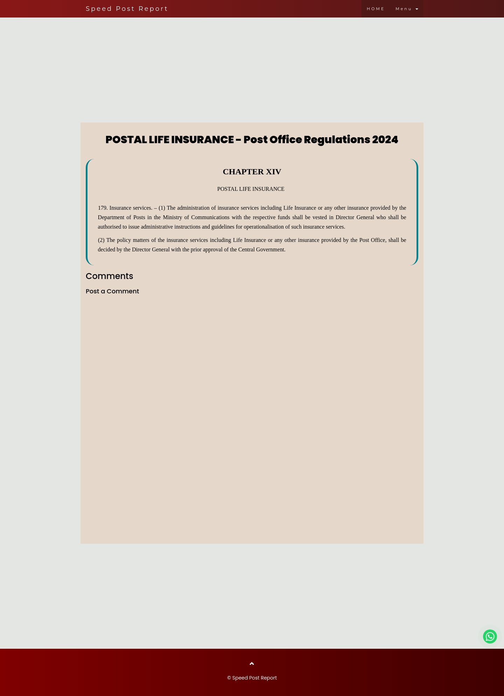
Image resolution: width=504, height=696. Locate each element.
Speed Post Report (127, 9)
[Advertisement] (252, 68)
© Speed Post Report (252, 677)
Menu (407, 8)
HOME (376, 8)
